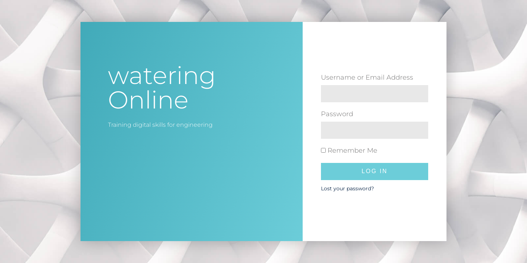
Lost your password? (347, 188)
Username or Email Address (367, 77)
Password (337, 114)
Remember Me (349, 150)
